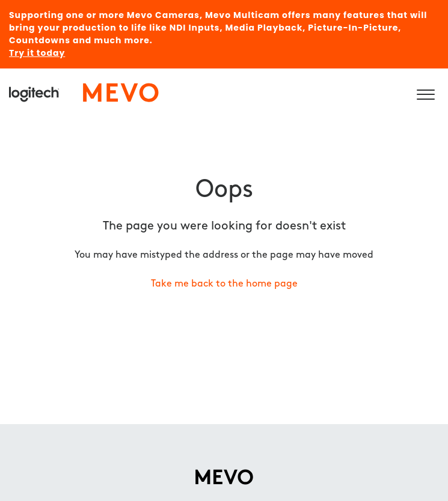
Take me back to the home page (224, 284)
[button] (425, 92)
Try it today (37, 53)
